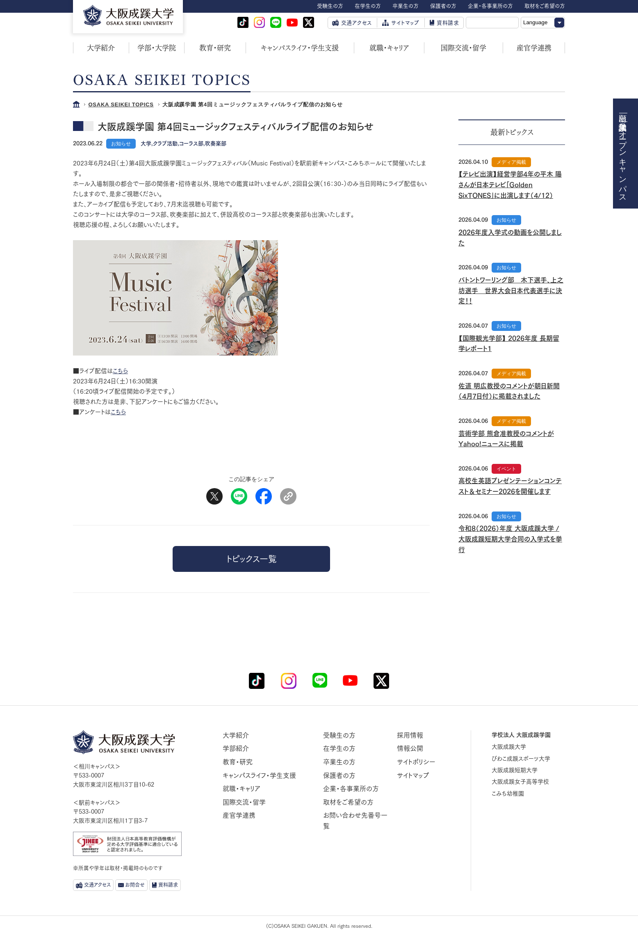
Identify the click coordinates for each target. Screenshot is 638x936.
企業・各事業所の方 (351, 788)
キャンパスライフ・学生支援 (300, 47)
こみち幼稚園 (508, 793)
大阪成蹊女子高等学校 (520, 782)
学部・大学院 (156, 47)
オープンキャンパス (623, 162)
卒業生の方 (339, 762)
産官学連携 (534, 47)
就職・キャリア (389, 47)
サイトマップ (413, 775)
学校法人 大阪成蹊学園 (521, 735)
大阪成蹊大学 (509, 747)
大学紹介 (101, 47)
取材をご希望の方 (348, 802)
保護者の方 (339, 775)
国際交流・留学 (463, 47)
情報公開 (410, 748)
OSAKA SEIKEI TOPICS (120, 104)
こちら (120, 371)
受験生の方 (339, 735)
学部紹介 (236, 748)
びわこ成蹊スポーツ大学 (521, 759)
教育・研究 (215, 47)
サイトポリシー (416, 762)
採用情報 (410, 735)
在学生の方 (339, 748)
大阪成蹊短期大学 (515, 770)
